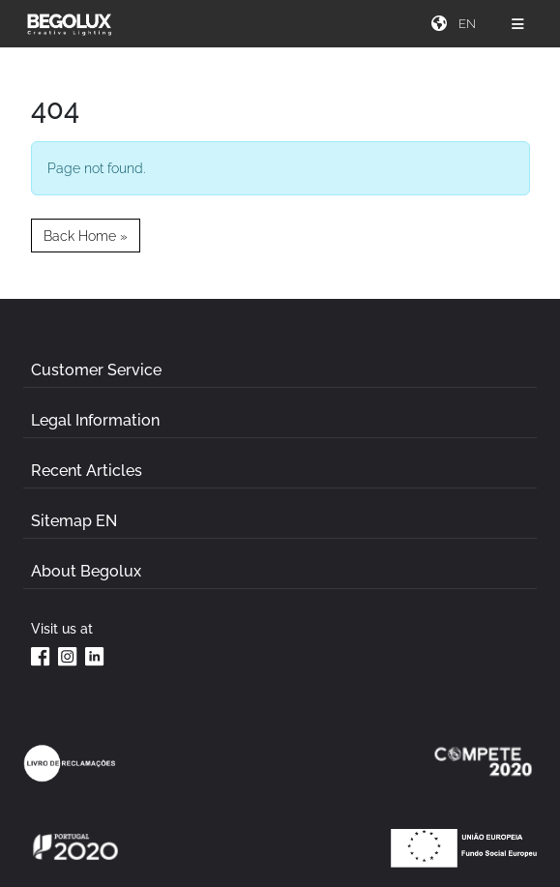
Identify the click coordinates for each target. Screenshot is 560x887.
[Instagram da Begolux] (67, 655)
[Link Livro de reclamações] (69, 763)
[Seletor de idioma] (469, 24)
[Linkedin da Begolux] (94, 655)
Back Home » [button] (86, 235)
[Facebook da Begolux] (40, 655)
